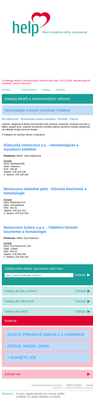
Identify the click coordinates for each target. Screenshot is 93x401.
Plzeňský (63, 119)
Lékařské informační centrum (47, 385)
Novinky (6, 89)
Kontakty (60, 89)
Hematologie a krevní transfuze (38, 119)
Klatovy (74, 119)
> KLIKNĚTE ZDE (21, 358)
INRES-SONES (74, 385)
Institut (89, 385)
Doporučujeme (29, 89)
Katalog (46, 89)
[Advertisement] (47, 59)
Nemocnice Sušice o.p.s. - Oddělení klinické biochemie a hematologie (41, 229)
